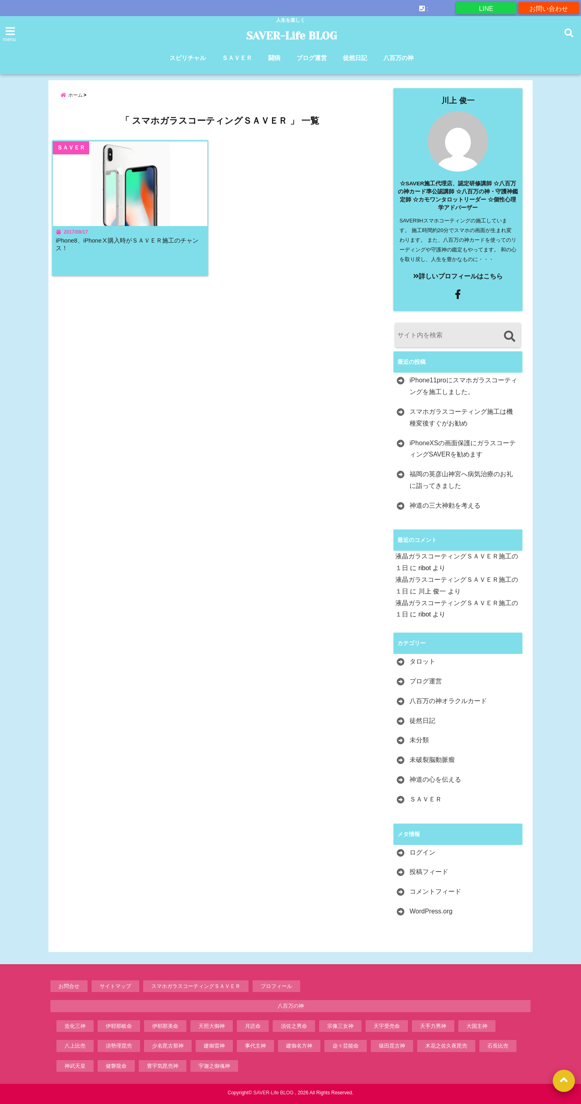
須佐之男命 (294, 1026)
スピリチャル (187, 57)
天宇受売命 (387, 1026)
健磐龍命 (116, 1066)
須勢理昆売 (119, 1046)
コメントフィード (435, 891)
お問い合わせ (548, 7)
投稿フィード (429, 871)
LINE (486, 7)
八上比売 (75, 1046)
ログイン (422, 852)
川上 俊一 (457, 100)
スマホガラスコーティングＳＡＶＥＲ (195, 986)
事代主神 (255, 1046)
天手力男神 (433, 1026)
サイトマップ (115, 986)
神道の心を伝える (435, 779)
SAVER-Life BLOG (291, 36)
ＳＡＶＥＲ (237, 57)
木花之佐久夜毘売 (446, 1046)
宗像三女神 (340, 1026)
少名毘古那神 (168, 1046)
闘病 (274, 57)
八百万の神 (398, 57)
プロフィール (276, 986)
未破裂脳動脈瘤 (432, 759)
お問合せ (69, 986)
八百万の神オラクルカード (448, 700)
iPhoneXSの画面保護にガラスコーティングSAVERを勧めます (463, 449)
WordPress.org (431, 911)
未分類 (419, 740)
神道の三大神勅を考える (445, 505)
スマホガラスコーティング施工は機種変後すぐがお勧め (461, 417)
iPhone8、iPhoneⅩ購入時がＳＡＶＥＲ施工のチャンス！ (130, 249)
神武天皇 (75, 1066)
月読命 (253, 1026)
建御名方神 (299, 1046)
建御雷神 (214, 1046)
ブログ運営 (312, 57)
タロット (422, 661)
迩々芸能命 (345, 1046)
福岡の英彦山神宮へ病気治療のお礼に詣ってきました (461, 480)
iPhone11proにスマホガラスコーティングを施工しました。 (463, 386)
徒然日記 (355, 57)
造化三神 (75, 1026)
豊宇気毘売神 (162, 1066)
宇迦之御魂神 (214, 1066)
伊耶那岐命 (119, 1026)
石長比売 (497, 1046)
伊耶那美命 (165, 1026)
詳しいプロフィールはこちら (458, 276)
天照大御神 (212, 1026)
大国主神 (476, 1026)
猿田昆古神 (392, 1046)
